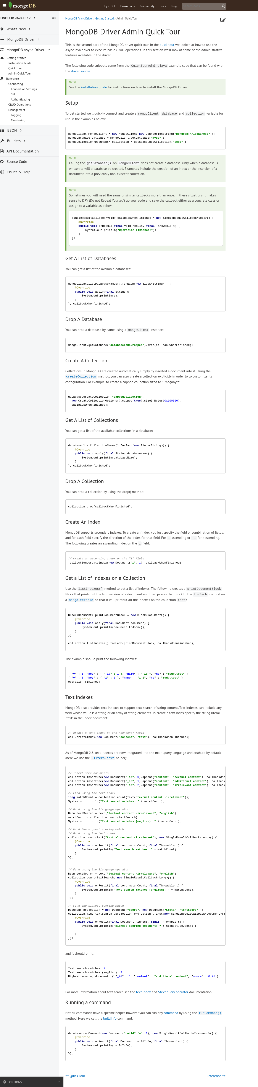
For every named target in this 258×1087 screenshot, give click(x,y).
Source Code (18, 161)
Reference (220, 1076)
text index (148, 992)
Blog (178, 6)
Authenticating (25, 99)
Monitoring (22, 120)
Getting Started (109, 18)
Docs (167, 6)
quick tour (171, 44)
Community (151, 6)
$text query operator (178, 992)
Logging (20, 115)
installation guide (98, 87)
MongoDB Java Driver (21, 18)
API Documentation (24, 151)
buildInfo (114, 1018)
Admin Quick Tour (23, 73)
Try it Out (114, 6)
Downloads (132, 6)
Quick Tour (19, 68)
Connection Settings (28, 89)
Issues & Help (20, 171)
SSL (17, 94)
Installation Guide (24, 63)
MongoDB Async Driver (83, 18)
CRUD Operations (23, 105)
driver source (85, 71)
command (175, 1013)
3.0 (59, 18)
